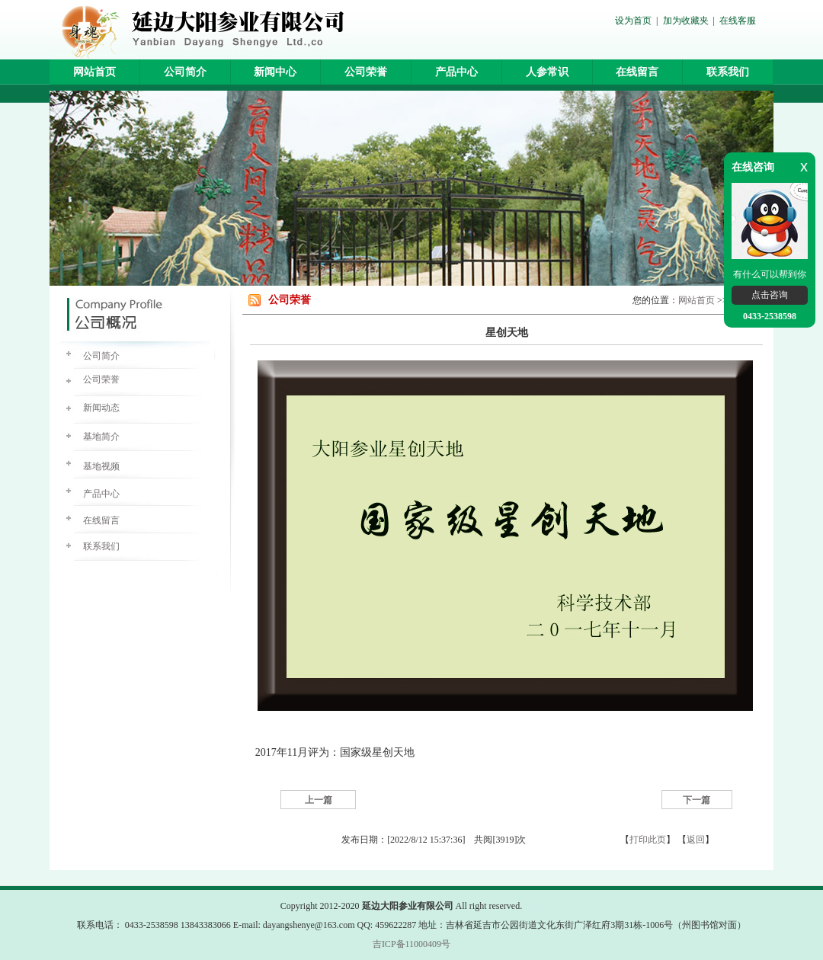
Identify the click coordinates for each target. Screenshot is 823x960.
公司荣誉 (365, 72)
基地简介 (101, 436)
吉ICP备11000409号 (411, 944)
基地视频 (101, 466)
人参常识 (547, 72)
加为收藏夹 (686, 20)
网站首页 (94, 72)
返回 (696, 839)
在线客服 (737, 20)
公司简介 (185, 72)
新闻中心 (275, 72)
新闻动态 (101, 407)
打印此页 (647, 839)
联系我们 (727, 72)
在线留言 (637, 72)
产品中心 (456, 72)
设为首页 (633, 20)
